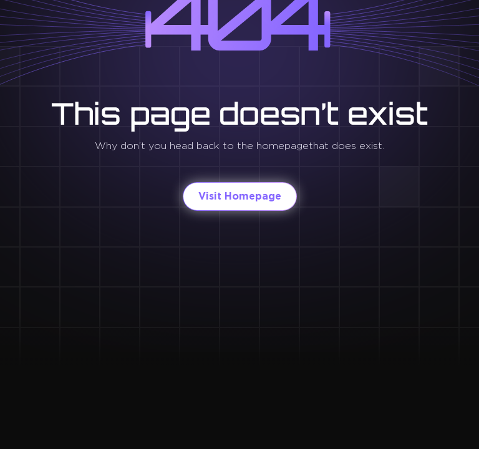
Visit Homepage (239, 196)
